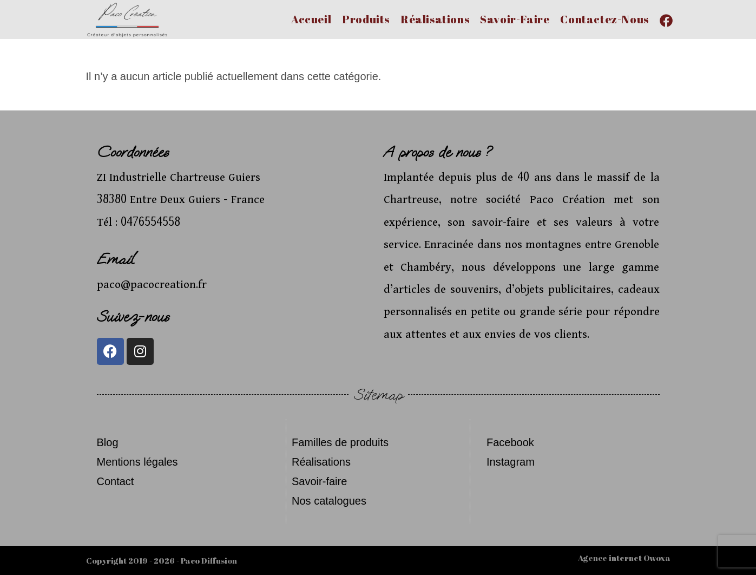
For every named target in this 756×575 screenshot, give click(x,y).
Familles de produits (340, 442)
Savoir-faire (319, 481)
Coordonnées (132, 152)
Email (115, 259)
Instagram (511, 462)
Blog (108, 442)
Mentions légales (137, 462)
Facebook (510, 442)
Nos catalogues (329, 501)
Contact (115, 481)
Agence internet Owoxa (624, 557)
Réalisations (321, 462)
